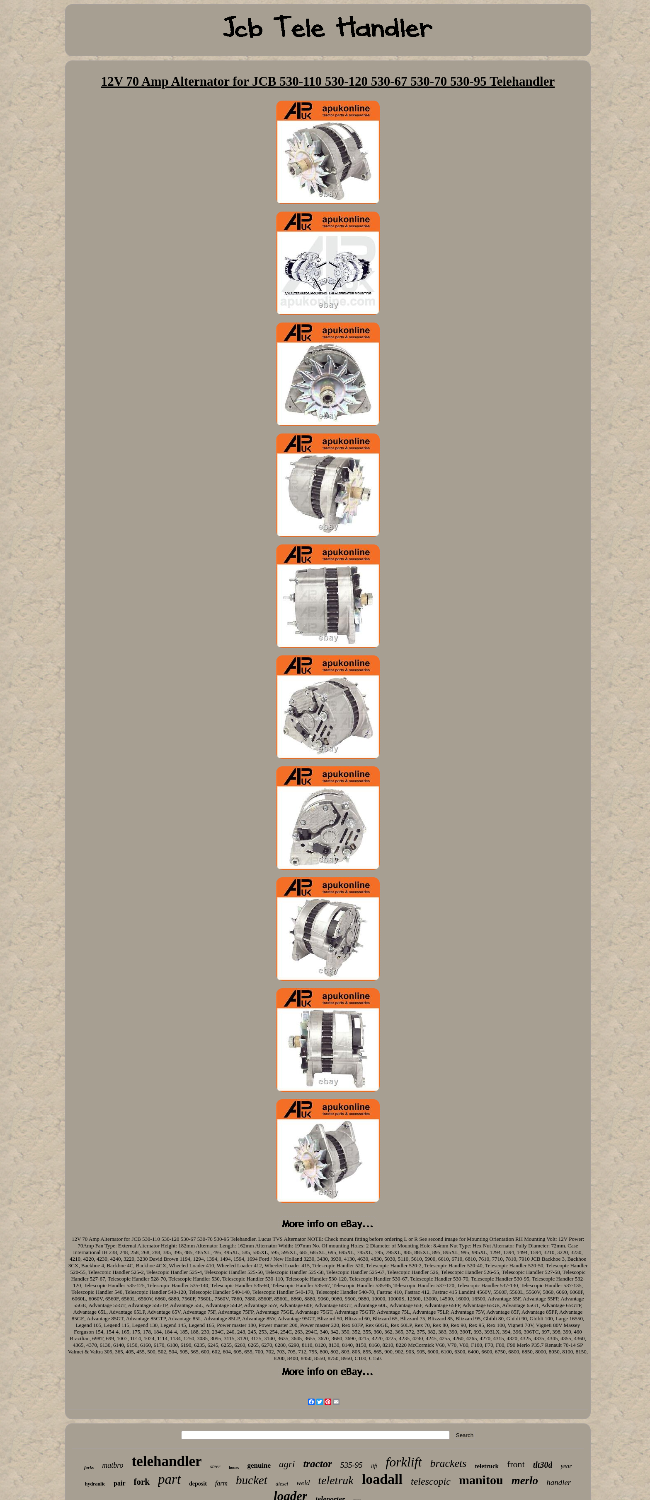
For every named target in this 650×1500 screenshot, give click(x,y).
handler (558, 1482)
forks (89, 1467)
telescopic (431, 1481)
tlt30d (543, 1464)
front (516, 1464)
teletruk (336, 1480)
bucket (251, 1480)
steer (215, 1466)
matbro (112, 1465)
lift (374, 1466)
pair (119, 1483)
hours (234, 1467)
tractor (317, 1463)
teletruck (486, 1466)
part (169, 1479)
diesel (282, 1484)
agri (287, 1464)
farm (221, 1483)
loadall (382, 1479)
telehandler (167, 1461)
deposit (198, 1484)
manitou (481, 1480)
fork (142, 1482)
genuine (259, 1465)
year (566, 1466)
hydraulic (95, 1484)
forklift (404, 1461)
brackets (448, 1463)
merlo (525, 1480)
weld (303, 1483)
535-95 (351, 1465)
